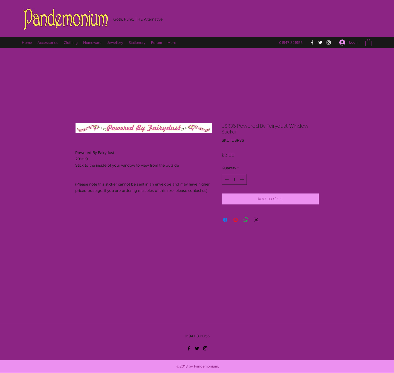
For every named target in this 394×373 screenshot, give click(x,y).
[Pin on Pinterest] (235, 220)
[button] (368, 42)
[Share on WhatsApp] (246, 220)
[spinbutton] (234, 179)
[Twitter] (320, 42)
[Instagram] (328, 42)
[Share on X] (256, 220)
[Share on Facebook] (225, 220)
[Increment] (242, 179)
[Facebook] (312, 42)
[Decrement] (226, 179)
